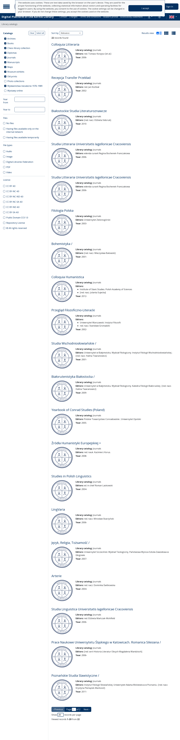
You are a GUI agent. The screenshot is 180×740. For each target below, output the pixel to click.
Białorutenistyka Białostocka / (73, 376)
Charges (73, 16)
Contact (63, 16)
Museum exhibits (15, 71)
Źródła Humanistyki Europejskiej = (76, 443)
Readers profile (110, 16)
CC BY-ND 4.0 (12, 207)
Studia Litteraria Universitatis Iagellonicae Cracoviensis (91, 144)
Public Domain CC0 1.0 (17, 217)
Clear (32, 33)
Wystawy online (15, 90)
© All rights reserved (16, 228)
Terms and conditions (90, 16)
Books (10, 43)
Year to (6, 109)
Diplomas (12, 52)
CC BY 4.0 (10, 186)
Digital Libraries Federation (19, 161)
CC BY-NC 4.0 (12, 191)
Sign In (169, 6)
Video (9, 172)
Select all (40, 33)
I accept (145, 8)
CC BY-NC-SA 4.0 (14, 201)
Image (9, 156)
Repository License (15, 222)
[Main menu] (6, 6)
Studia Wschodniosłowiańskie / (73, 343)
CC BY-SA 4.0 (12, 212)
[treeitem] (24, 38)
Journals (11, 57)
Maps (10, 67)
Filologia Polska (62, 210)
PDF (8, 167)
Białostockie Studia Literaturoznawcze (79, 111)
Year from (5, 101)
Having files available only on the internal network (22, 130)
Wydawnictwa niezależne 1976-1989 (24, 85)
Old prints (12, 76)
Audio (9, 151)
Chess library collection (18, 48)
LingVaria (58, 509)
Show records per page (66, 715)
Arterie (56, 576)
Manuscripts (13, 62)
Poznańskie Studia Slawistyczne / (75, 675)
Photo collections (15, 81)
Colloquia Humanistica (67, 277)
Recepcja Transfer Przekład (71, 77)
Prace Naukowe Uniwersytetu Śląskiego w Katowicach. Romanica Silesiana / (106, 642)
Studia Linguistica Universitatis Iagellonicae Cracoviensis (92, 609)
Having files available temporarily (22, 137)
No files (10, 123)
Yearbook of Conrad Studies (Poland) (78, 410)
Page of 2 (73, 709)
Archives (11, 38)
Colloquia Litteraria (65, 44)
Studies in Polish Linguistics (71, 476)
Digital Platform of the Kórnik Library (28, 17)
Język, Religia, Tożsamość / (70, 542)
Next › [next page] (87, 709)
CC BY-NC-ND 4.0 (14, 196)
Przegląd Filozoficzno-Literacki (73, 310)
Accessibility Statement (131, 16)
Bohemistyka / (61, 243)
